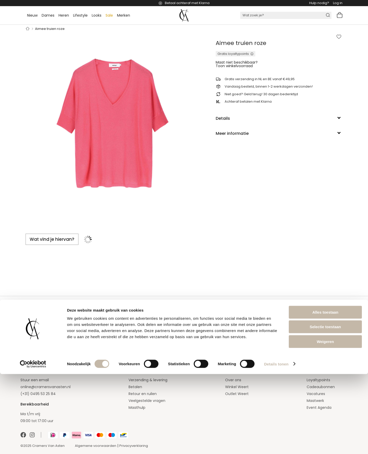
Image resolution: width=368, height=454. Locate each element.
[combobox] (285, 15)
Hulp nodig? (319, 3)
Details (223, 118)
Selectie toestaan (325, 407)
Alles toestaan (325, 392)
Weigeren (325, 421)
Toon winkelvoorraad (234, 65)
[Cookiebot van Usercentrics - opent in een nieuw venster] (33, 444)
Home (28, 29)
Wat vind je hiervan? (52, 239)
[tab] (279, 118)
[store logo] (184, 15)
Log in (337, 3)
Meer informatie (232, 133)
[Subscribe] (132, 337)
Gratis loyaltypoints (233, 53)
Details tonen (276, 444)
